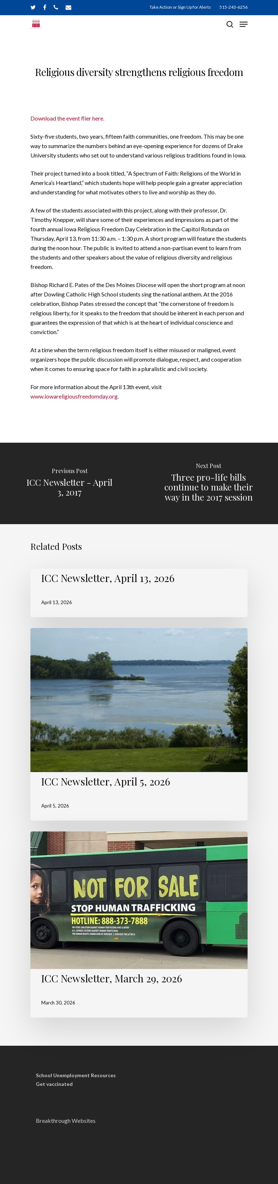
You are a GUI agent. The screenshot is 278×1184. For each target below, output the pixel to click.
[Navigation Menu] (244, 24)
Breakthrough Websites (66, 1120)
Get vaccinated (54, 1084)
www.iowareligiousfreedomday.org (74, 396)
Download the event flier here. (67, 118)
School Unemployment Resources (76, 1075)
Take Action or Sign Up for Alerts (180, 7)
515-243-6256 (233, 7)
